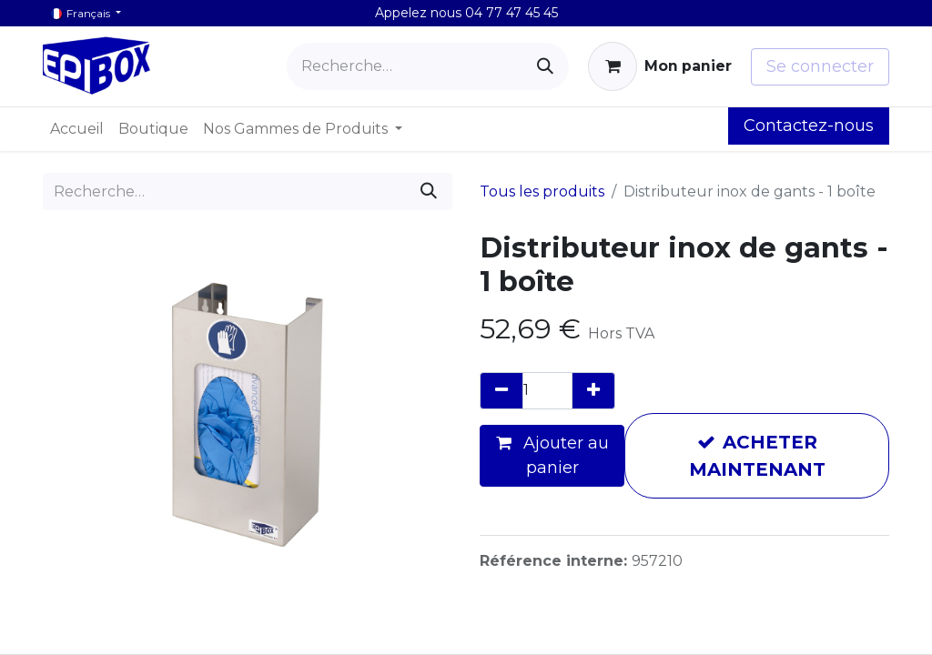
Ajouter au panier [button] (552, 455)
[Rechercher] (545, 66)
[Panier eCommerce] (659, 66)
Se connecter (820, 66)
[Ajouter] (593, 390)
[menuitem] (77, 129)
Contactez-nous (809, 126)
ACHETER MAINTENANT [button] (757, 455)
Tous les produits (542, 191)
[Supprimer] (501, 390)
